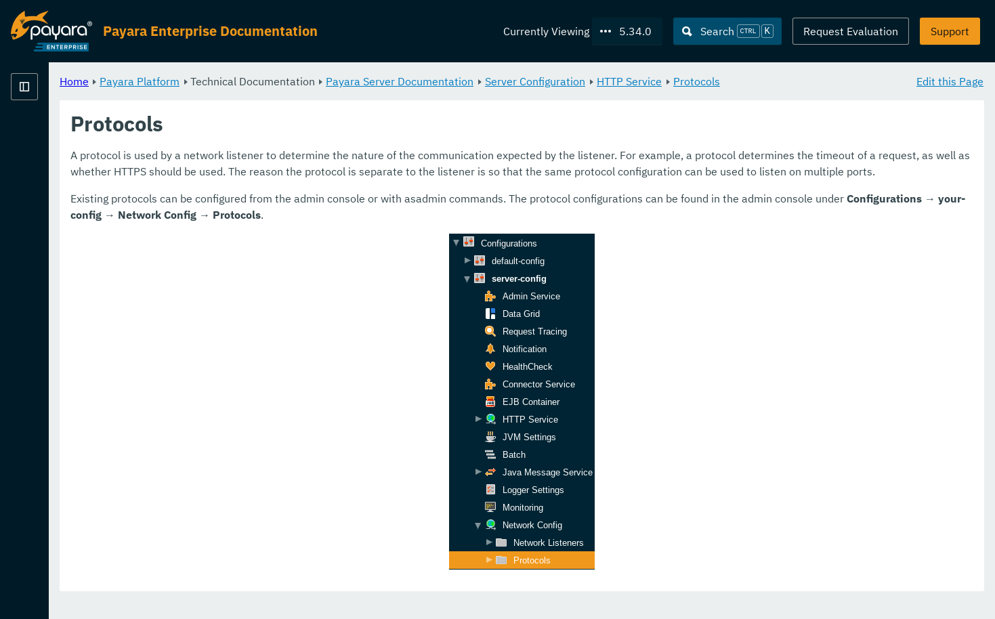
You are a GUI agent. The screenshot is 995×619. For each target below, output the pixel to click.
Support (950, 31)
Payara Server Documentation (568, 81)
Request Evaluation (850, 31)
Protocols (865, 81)
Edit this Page (949, 81)
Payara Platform (308, 81)
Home (242, 81)
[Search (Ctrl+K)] (727, 31)
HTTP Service (797, 81)
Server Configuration (704, 81)
